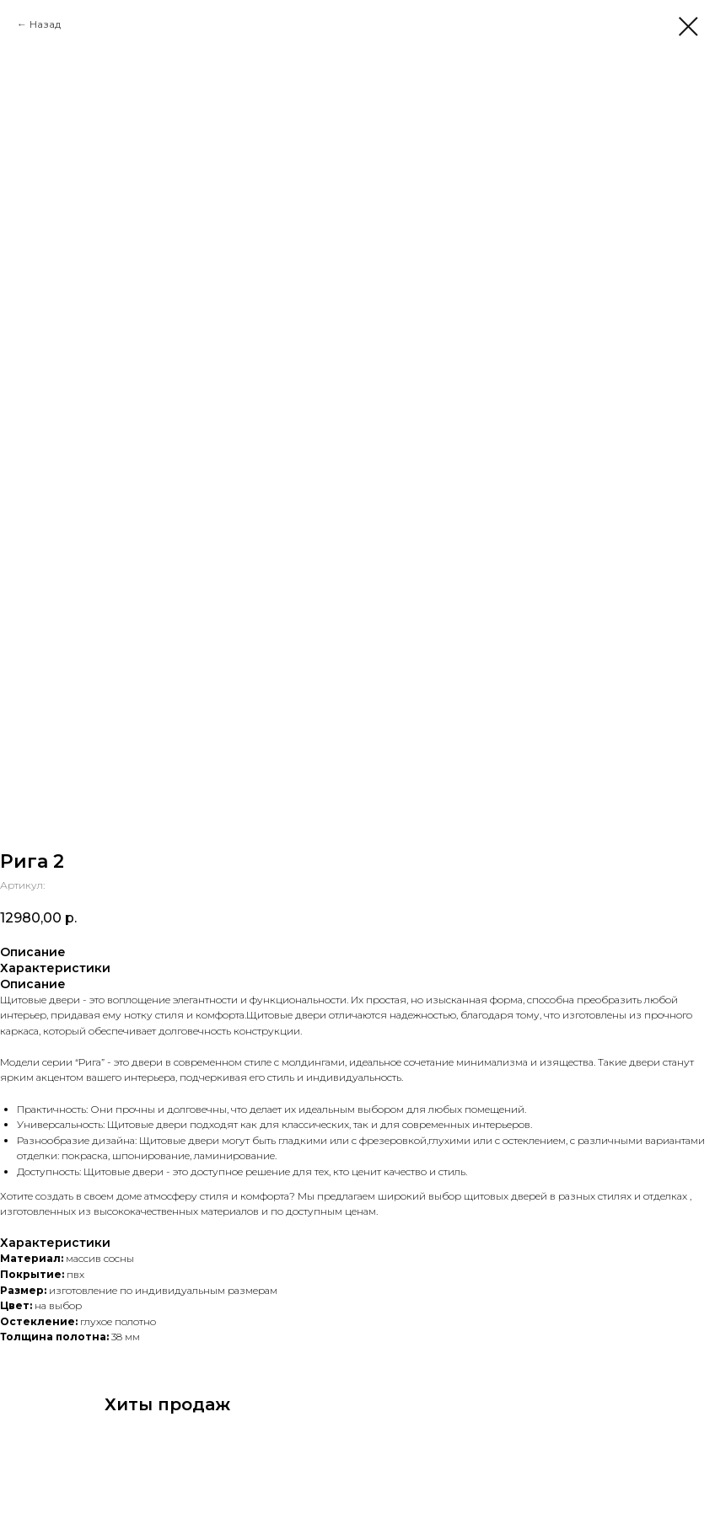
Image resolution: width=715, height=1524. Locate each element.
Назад (45, 24)
